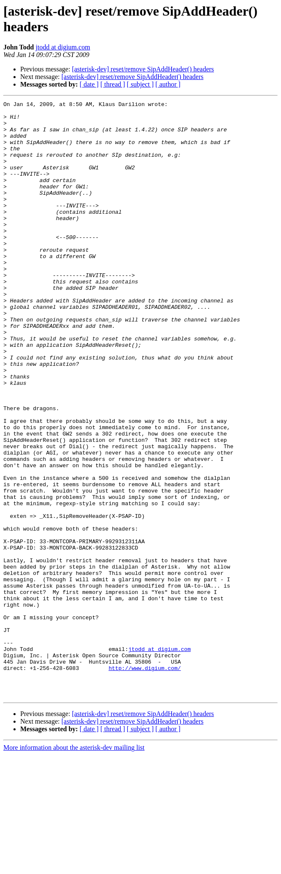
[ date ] (89, 84)
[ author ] (168, 84)
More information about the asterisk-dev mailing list (74, 866)
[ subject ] (140, 84)
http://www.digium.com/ (145, 782)
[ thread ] (112, 84)
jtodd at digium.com (63, 47)
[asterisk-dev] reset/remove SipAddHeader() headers (143, 69)
